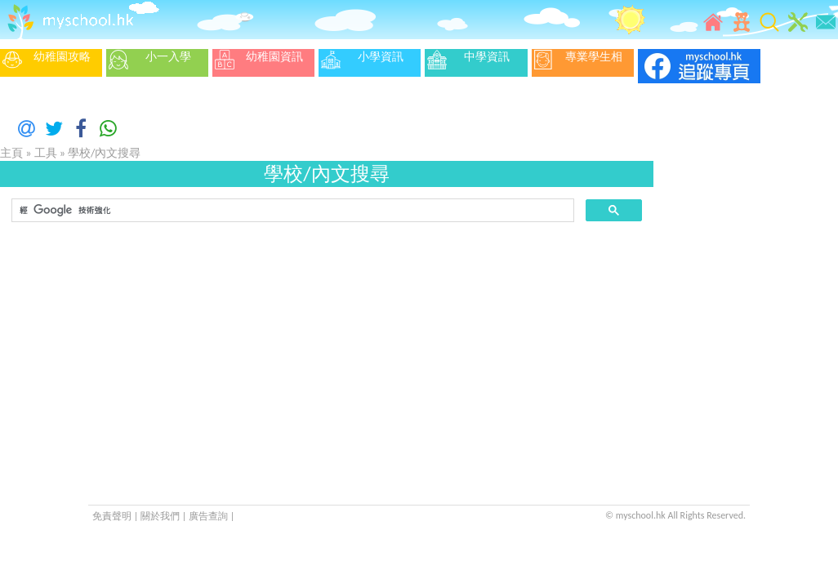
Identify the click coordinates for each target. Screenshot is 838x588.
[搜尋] (291, 210)
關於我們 (161, 516)
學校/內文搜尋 (104, 153)
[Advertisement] (326, 351)
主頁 (11, 153)
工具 (45, 153)
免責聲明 (111, 516)
